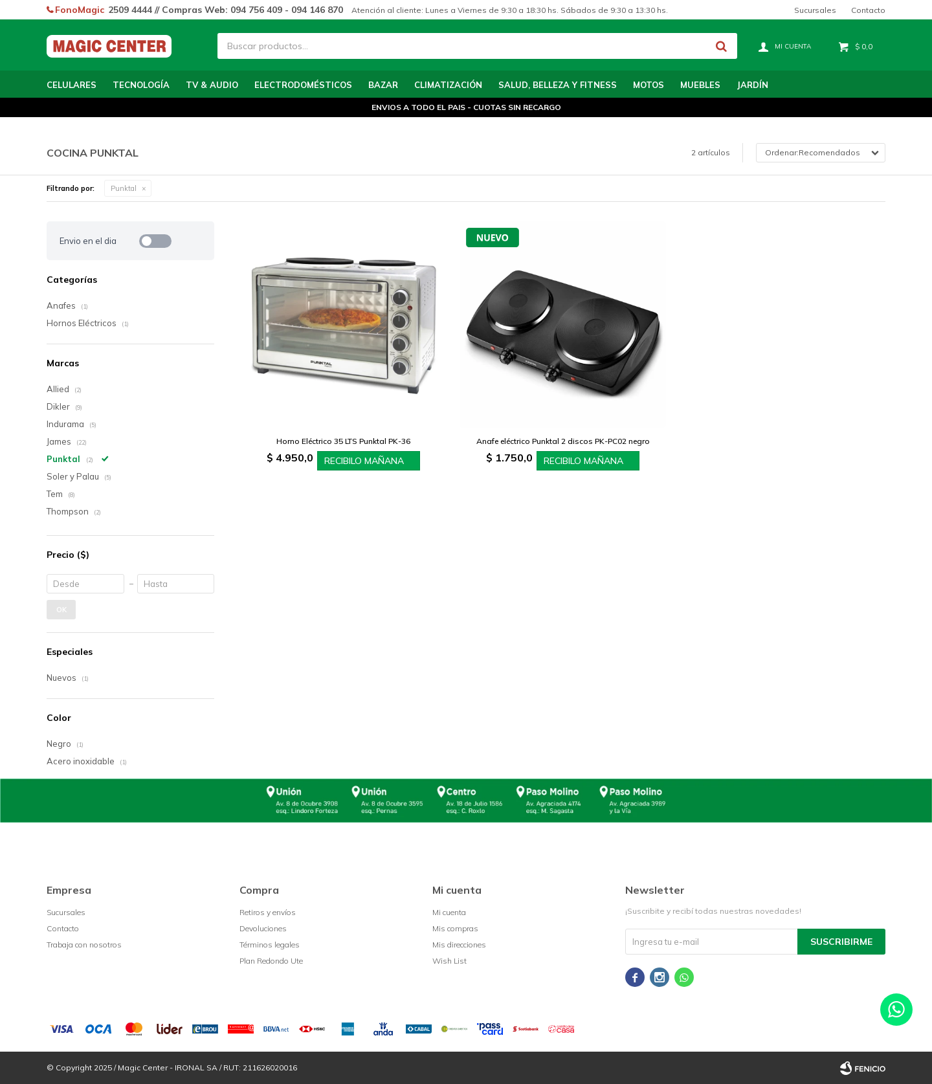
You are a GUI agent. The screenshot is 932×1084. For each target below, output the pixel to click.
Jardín (752, 85)
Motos (648, 85)
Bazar (383, 85)
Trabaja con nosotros (84, 944)
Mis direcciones (459, 944)
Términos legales (269, 944)
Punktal (124, 188)
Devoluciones (263, 928)
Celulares (71, 85)
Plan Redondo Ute (271, 961)
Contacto (868, 10)
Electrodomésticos (303, 85)
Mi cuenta (449, 912)
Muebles (700, 85)
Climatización (448, 85)
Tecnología (141, 85)
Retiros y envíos (267, 912)
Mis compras (455, 928)
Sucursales (815, 10)
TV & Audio (212, 85)
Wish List (449, 961)
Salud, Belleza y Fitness (557, 85)
